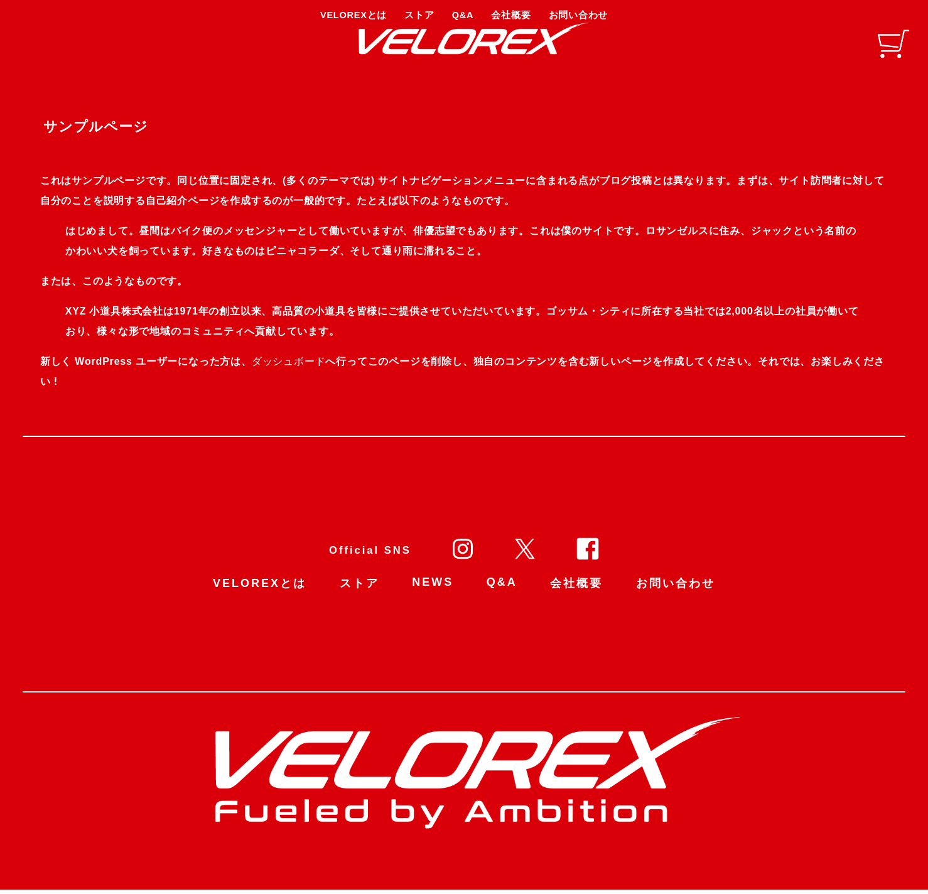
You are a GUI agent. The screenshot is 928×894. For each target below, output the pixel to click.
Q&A (502, 587)
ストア (359, 589)
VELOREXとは (259, 589)
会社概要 (576, 589)
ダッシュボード (291, 367)
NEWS (432, 587)
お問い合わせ (675, 589)
